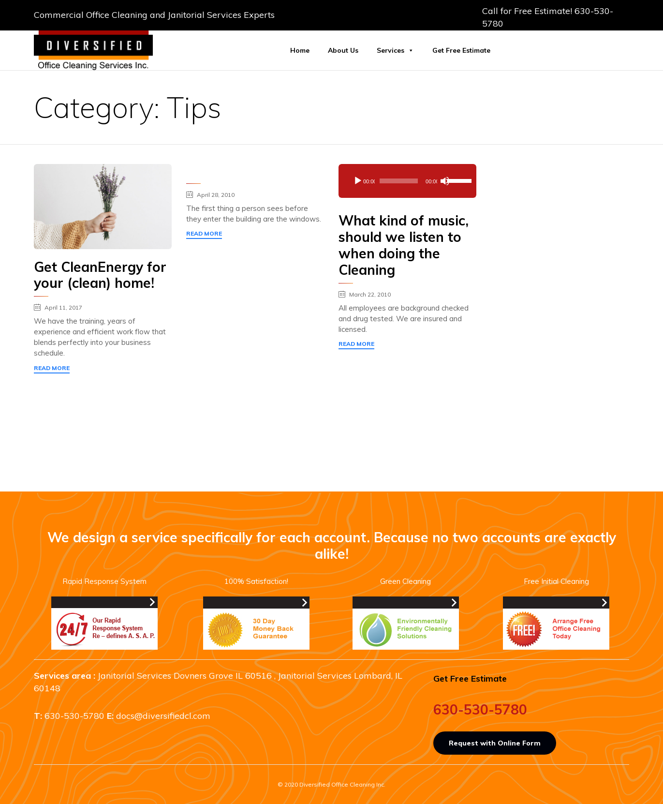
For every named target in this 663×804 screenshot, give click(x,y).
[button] (52, 369)
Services (395, 50)
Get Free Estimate (461, 50)
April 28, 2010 (216, 194)
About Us (343, 50)
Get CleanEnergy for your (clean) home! (100, 275)
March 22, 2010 (370, 294)
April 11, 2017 (63, 307)
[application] (407, 181)
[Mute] (445, 181)
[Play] (358, 181)
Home (299, 50)
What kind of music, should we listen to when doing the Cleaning (404, 245)
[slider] (399, 181)
